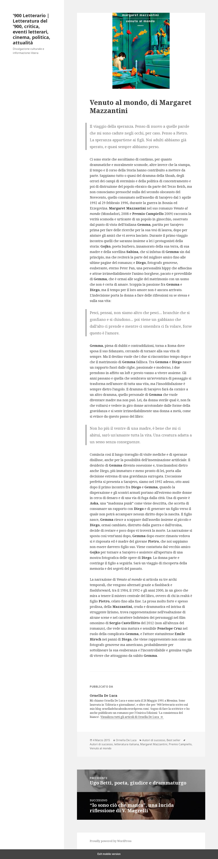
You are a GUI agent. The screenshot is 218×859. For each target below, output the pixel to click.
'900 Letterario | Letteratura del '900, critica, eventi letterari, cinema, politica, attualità (31, 29)
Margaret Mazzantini (153, 744)
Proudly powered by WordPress (110, 841)
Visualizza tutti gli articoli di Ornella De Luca (130, 717)
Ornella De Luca (126, 740)
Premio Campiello (180, 744)
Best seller (173, 740)
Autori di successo (153, 740)
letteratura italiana (126, 744)
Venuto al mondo (100, 748)
